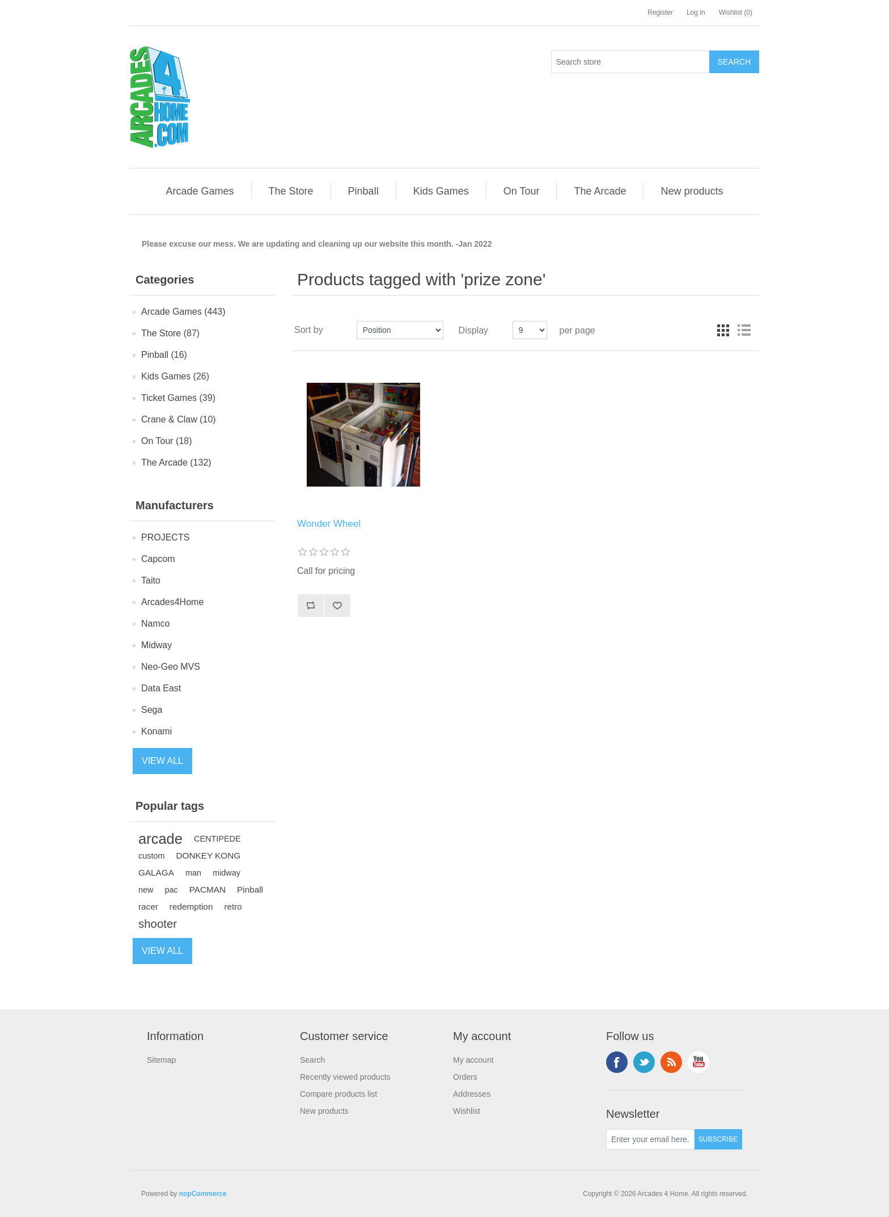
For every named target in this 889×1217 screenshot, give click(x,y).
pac (171, 889)
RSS (671, 1062)
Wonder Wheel (329, 523)
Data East (161, 688)
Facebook (617, 1062)
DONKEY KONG (208, 855)
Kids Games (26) (175, 376)
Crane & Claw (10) (178, 419)
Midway (156, 645)
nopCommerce (203, 1194)
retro (233, 906)
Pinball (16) (164, 355)
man (193, 872)
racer (148, 906)
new (146, 889)
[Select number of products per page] (530, 330)
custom (151, 855)
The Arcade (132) (176, 462)
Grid (723, 330)
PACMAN (207, 889)
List (744, 330)
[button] (199, 191)
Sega (151, 710)
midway (226, 872)
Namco (155, 623)
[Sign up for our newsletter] (650, 1139)
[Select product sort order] (400, 330)
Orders (465, 1076)
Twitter (644, 1062)
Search (312, 1059)
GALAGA (156, 872)
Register (660, 12)
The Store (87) (170, 333)
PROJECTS (165, 537)
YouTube (698, 1062)
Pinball (250, 889)
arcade (160, 839)
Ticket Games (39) (178, 398)
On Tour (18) (166, 441)
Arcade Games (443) (183, 311)
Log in (696, 12)
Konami (156, 731)
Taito (150, 580)
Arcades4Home (172, 602)
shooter (157, 924)
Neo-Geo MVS (170, 666)
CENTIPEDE (217, 838)
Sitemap (161, 1059)
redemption (191, 906)
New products (324, 1110)
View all (162, 761)
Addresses (471, 1093)
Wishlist (466, 1110)
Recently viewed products (345, 1076)
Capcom (158, 559)
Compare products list (338, 1093)
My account (473, 1059)
